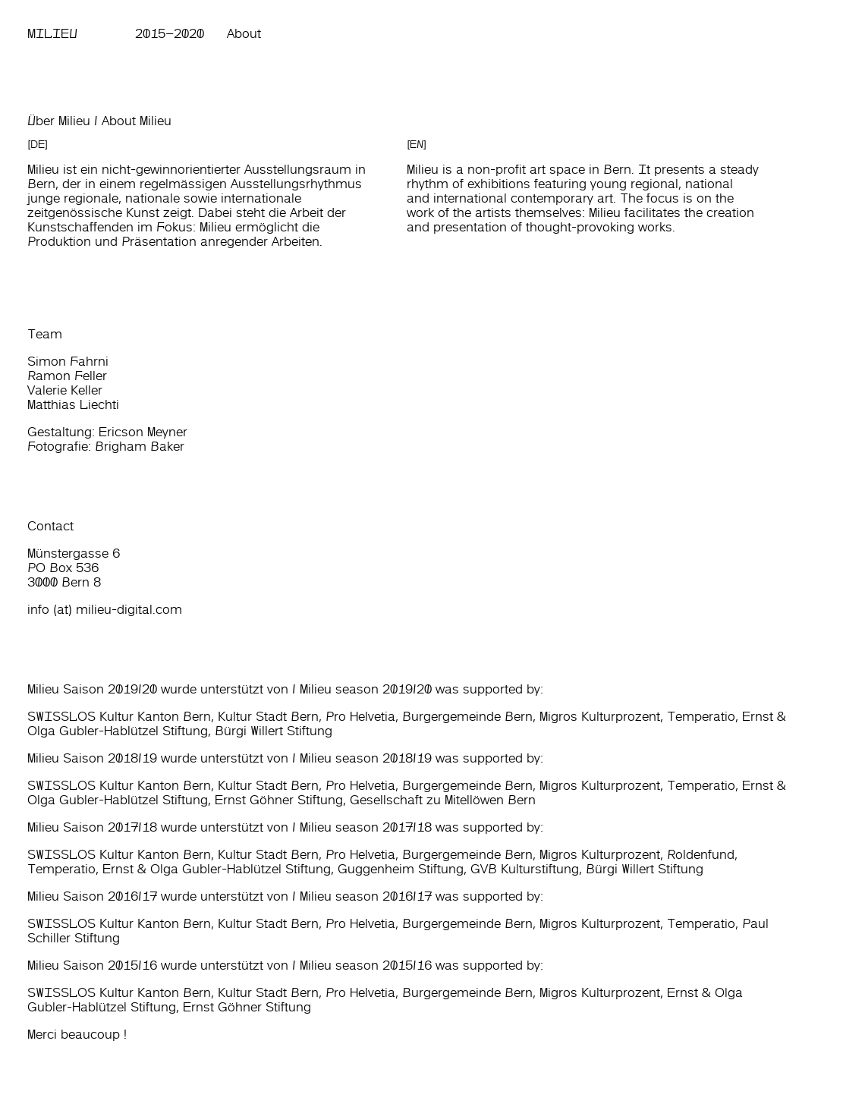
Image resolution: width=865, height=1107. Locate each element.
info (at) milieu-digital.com (104, 609)
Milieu (52, 33)
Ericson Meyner (143, 431)
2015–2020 (169, 33)
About (244, 33)
